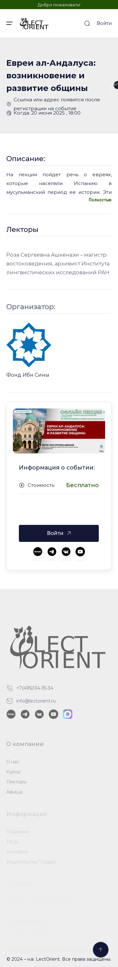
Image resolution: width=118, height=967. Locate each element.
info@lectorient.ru (36, 703)
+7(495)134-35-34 (34, 690)
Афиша (14, 793)
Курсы (13, 773)
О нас (12, 763)
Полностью (100, 200)
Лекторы (16, 783)
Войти (104, 23)
